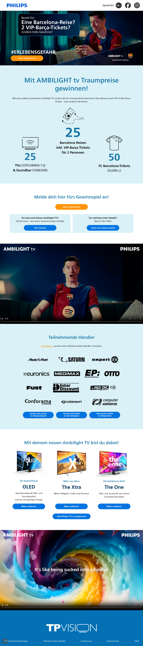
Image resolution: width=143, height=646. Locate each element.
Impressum (86, 641)
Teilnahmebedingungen (16, 641)
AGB (136, 641)
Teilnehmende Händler (54, 641)
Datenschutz (113, 641)
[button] (5, 641)
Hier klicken (46, 346)
